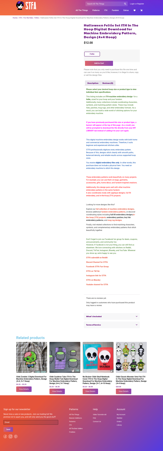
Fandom (115, 10)
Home (15, 18)
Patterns (96, 10)
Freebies (72, 432)
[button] (112, 316)
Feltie (37, 18)
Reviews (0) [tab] (107, 83)
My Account (121, 414)
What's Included (94, 316)
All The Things (82, 10)
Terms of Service (93, 324)
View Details (24, 389)
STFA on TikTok (93, 271)
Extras (126, 10)
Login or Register (137, 4)
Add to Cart (99, 63)
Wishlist (119, 418)
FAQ (94, 418)
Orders (119, 421)
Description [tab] (92, 83)
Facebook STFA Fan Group (97, 266)
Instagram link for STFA (96, 275)
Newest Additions (75, 418)
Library (119, 425)
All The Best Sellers (76, 428)
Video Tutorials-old (99, 414)
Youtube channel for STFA (97, 284)
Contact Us (97, 421)
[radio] (92, 54)
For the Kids (28, 18)
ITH (105, 10)
